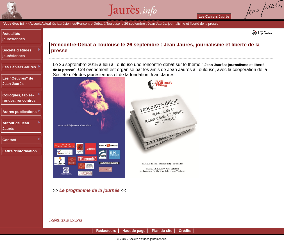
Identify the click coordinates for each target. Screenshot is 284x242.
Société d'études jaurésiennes (17, 53)
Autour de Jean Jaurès (16, 126)
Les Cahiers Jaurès (214, 17)
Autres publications (20, 112)
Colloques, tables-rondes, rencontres (19, 98)
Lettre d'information (20, 151)
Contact (9, 140)
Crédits (185, 231)
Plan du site (162, 231)
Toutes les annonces (65, 219)
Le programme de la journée (89, 190)
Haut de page (134, 231)
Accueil (34, 24)
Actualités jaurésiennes (58, 24)
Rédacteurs (106, 231)
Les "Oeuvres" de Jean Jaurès (18, 81)
